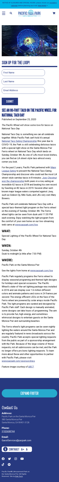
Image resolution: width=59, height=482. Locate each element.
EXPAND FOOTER (29, 393)
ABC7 (31, 366)
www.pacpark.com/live (26, 224)
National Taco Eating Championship (19, 141)
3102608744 (8, 431)
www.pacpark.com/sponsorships (18, 361)
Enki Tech (19, 476)
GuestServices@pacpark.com (16, 440)
